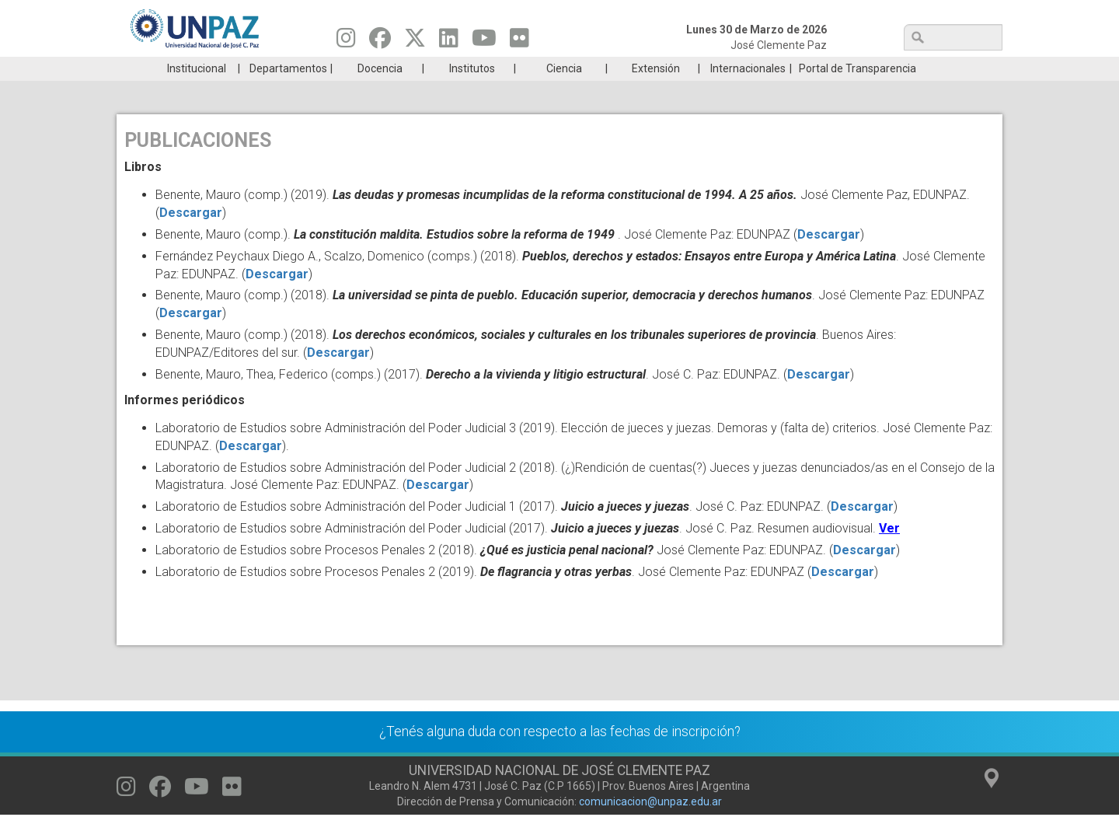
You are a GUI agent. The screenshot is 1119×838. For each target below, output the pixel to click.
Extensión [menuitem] (656, 92)
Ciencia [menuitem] (564, 92)
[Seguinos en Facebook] (380, 42)
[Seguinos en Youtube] (484, 42)
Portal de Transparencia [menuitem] (857, 92)
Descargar (190, 236)
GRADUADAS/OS (780, 68)
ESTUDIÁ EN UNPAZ (337, 68)
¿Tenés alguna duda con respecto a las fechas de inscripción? (560, 755)
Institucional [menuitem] (196, 92)
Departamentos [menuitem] (288, 92)
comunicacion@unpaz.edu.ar (650, 825)
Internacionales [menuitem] (748, 92)
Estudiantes (633, 68)
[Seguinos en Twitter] (415, 42)
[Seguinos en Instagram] (346, 42)
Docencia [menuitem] (380, 92)
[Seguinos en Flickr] (519, 42)
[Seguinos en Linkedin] (448, 42)
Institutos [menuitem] (472, 92)
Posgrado (928, 68)
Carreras (190, 68)
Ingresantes (485, 68)
